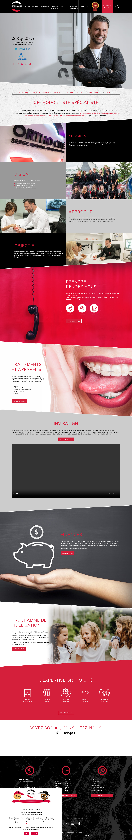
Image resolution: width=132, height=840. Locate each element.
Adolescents (95, 782)
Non (26, 833)
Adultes (93, 783)
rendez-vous (67, 553)
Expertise (80, 92)
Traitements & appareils (41, 92)
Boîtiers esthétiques (97, 787)
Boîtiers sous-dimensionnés (100, 789)
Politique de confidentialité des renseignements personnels (66, 832)
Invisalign (102, 795)
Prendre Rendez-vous (66, 795)
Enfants (93, 780)
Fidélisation (68, 92)
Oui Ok (35, 833)
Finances (57, 92)
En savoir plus (74, 321)
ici (79, 299)
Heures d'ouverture (94, 92)
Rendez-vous (23, 92)
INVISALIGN (109, 92)
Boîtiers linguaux (96, 790)
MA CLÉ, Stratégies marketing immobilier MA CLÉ (79, 835)
